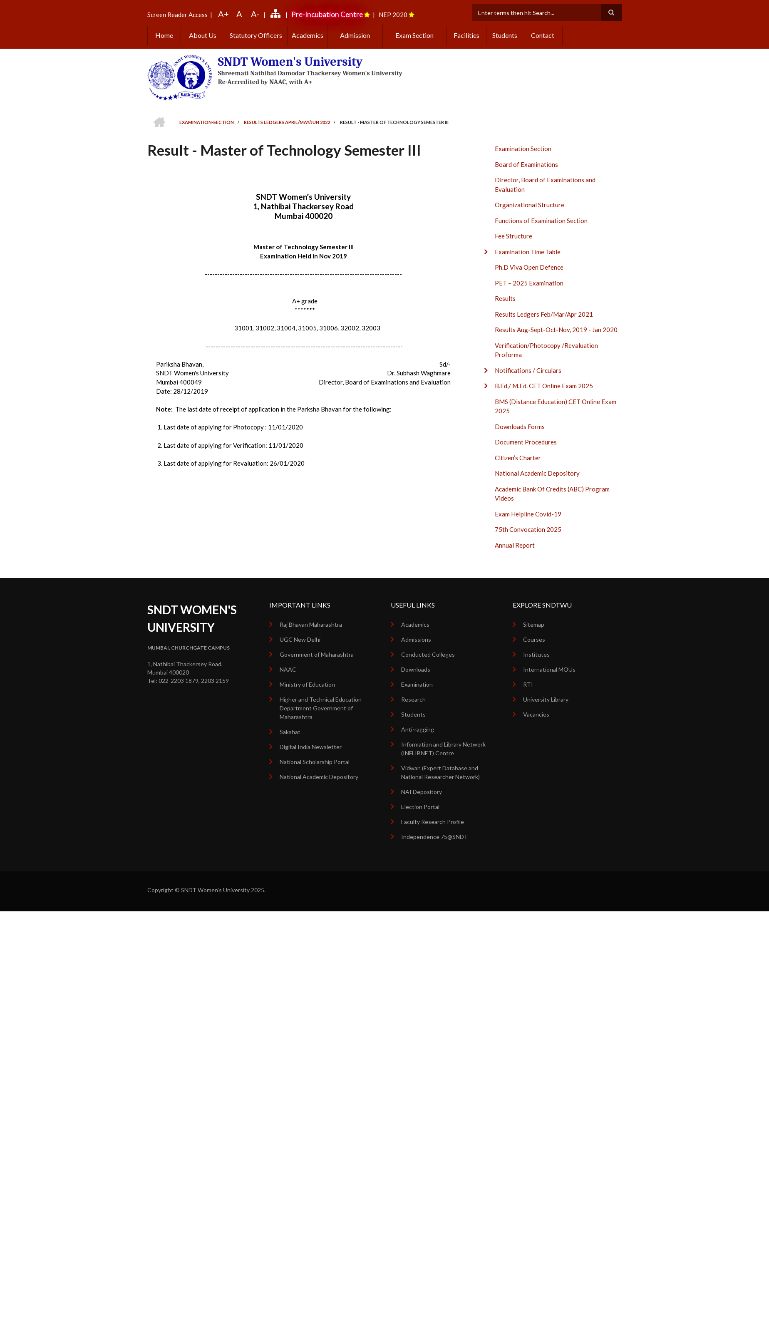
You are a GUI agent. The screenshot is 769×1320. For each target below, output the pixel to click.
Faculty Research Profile (432, 821)
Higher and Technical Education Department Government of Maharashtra (321, 708)
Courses (534, 639)
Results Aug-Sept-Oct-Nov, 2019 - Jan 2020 (556, 329)
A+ (223, 14)
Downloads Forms (520, 426)
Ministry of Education (307, 684)
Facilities (466, 35)
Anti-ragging (417, 729)
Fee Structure (513, 236)
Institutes (536, 654)
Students (504, 35)
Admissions (416, 639)
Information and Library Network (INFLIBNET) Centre (443, 749)
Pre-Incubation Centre (327, 14)
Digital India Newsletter (311, 746)
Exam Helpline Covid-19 (528, 514)
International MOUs (549, 669)
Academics (307, 35)
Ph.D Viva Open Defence (529, 267)
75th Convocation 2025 (528, 529)
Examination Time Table (528, 252)
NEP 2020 (393, 14)
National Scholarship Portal (315, 761)
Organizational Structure (529, 204)
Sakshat (290, 731)
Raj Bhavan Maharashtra (311, 624)
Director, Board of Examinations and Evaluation (545, 184)
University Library (545, 699)
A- (255, 14)
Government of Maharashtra (317, 654)
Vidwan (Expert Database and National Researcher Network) (440, 772)
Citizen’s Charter (518, 458)
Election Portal (420, 806)
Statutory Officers (256, 35)
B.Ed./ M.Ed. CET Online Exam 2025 (544, 386)
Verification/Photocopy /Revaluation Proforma (546, 350)
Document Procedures (526, 442)
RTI (528, 684)
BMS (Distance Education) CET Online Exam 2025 (555, 406)
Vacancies (536, 714)
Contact (542, 35)
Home (164, 35)
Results (505, 298)
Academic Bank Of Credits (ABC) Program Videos (552, 493)
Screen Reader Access (177, 14)
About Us (202, 35)
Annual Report (515, 545)
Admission (355, 35)
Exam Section (414, 35)
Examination (417, 684)
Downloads (415, 669)
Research (413, 699)
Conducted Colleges (428, 654)
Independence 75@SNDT (434, 836)
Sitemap (533, 624)
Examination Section (523, 148)
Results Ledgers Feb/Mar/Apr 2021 (544, 314)
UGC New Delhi (300, 639)
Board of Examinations (526, 164)
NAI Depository (421, 791)
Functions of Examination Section (541, 220)
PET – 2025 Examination (529, 283)
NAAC (288, 669)
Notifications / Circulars (528, 370)
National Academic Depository (537, 473)
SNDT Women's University (290, 62)
